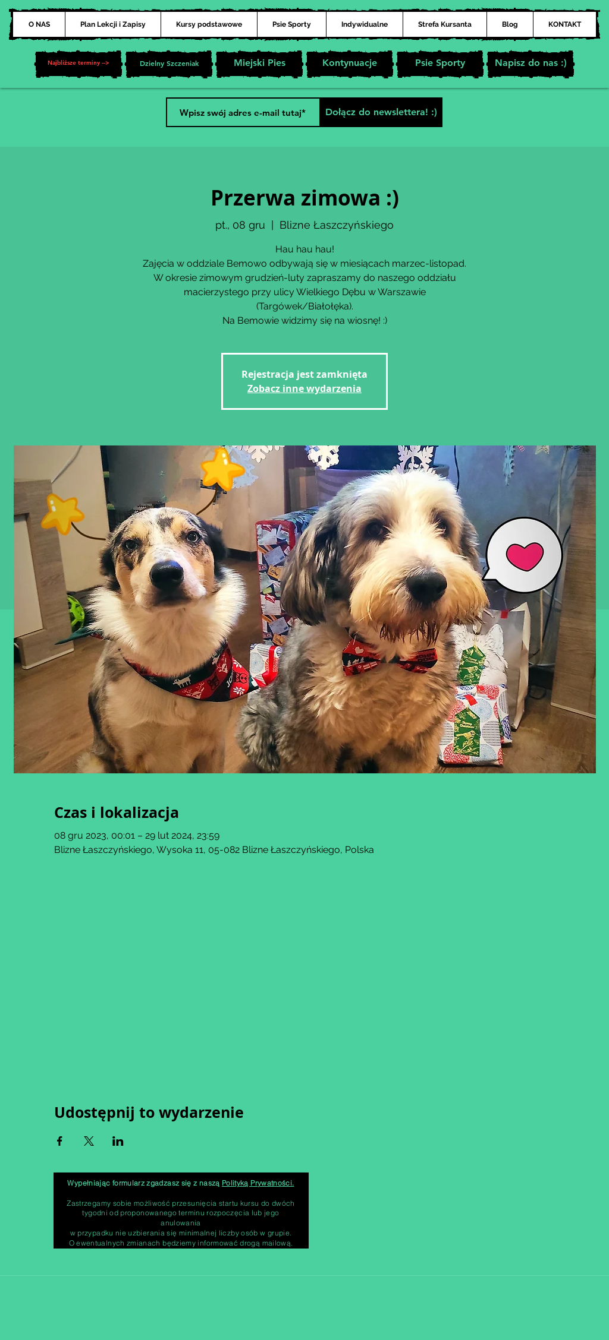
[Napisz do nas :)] (530, 64)
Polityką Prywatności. (258, 1182)
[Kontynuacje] (350, 64)
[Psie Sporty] (440, 64)
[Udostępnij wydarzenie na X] (89, 1141)
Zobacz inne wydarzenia (304, 388)
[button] (78, 64)
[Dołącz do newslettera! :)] (380, 112)
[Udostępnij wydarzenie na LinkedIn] (118, 1141)
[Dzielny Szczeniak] (169, 64)
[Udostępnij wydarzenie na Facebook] (59, 1141)
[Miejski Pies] (259, 64)
